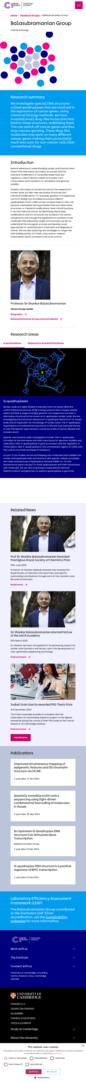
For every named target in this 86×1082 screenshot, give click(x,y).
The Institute (19, 957)
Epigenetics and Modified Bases (46, 343)
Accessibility (17, 1013)
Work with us (19, 948)
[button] (43, 1077)
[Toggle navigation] (79, 5)
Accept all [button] (34, 1072)
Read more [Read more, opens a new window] (57, 1053)
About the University (24, 1037)
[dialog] (43, 1062)
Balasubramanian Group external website (36, 319)
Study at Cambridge (24, 1029)
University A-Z (18, 1003)
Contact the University (22, 1008)
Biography (19, 314)
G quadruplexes (12, 343)
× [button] (83, 1046)
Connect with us (21, 966)
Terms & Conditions (21, 1022)
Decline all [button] (52, 1072)
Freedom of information (23, 1017)
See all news (20, 737)
